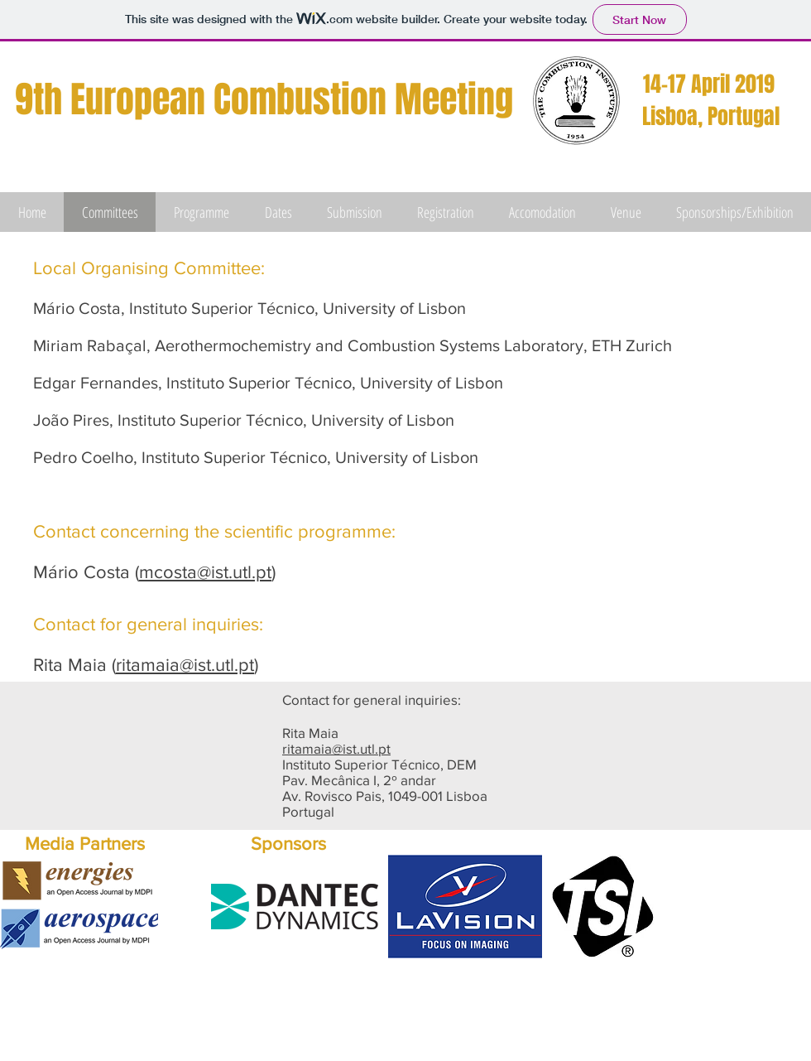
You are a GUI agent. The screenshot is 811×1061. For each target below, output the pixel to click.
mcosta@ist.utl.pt (205, 571)
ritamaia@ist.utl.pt (185, 664)
